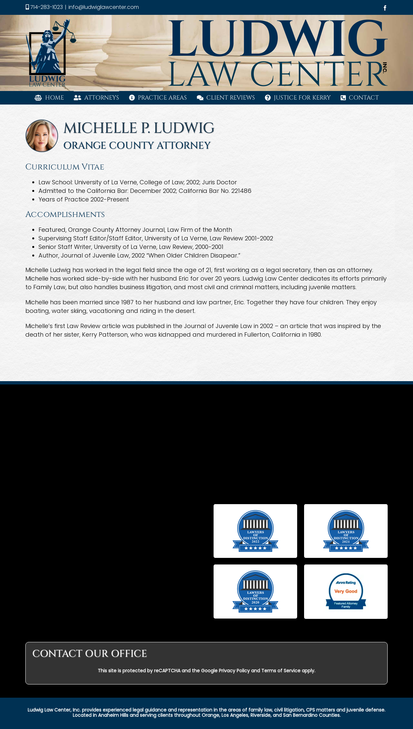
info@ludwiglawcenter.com (103, 7)
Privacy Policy (234, 670)
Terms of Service (280, 670)
